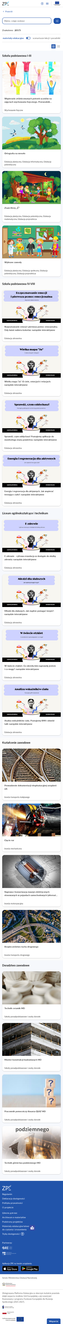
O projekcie (7, 1207)
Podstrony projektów (12, 1221)
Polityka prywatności (12, 1203)
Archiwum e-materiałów (14, 1217)
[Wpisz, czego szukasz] (26, 21)
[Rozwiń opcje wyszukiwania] (57, 21)
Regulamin (7, 1194)
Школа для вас (9, 1213)
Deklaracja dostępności (13, 1198)
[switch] (31, 38)
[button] (42, 4)
